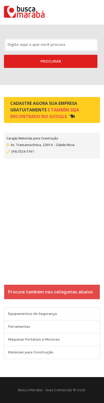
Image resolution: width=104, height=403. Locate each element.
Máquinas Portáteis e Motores (34, 339)
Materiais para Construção (30, 352)
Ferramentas (19, 327)
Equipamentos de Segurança (32, 314)
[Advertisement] (52, 218)
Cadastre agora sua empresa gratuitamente (44, 109)
